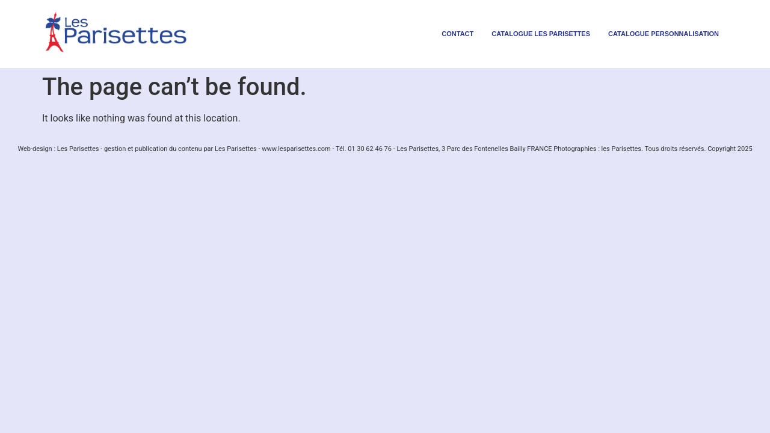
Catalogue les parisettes (540, 33)
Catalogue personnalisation (663, 33)
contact (457, 33)
